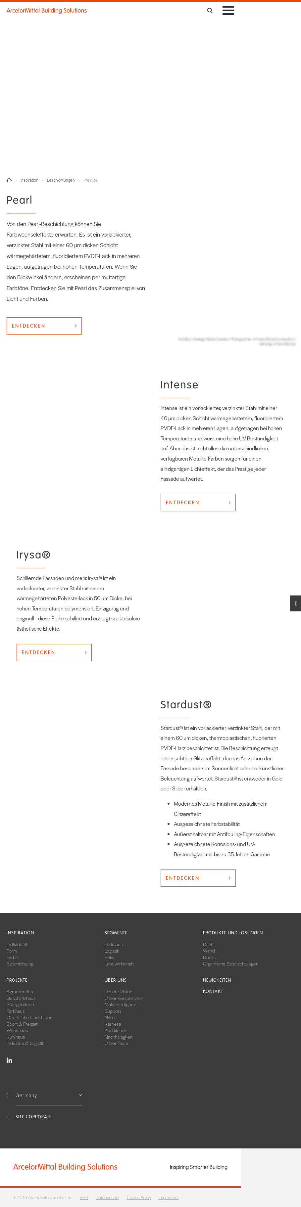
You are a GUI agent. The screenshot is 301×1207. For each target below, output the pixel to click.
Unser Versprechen (124, 998)
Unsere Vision (118, 991)
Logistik (112, 950)
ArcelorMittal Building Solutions (47, 10)
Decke (209, 957)
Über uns (116, 980)
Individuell (17, 944)
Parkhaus (114, 944)
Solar (110, 957)
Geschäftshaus (21, 998)
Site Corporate (34, 1117)
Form (12, 950)
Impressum (168, 1197)
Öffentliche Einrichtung (29, 1017)
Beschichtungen (61, 180)
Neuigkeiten (217, 980)
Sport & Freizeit (22, 1023)
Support (113, 1010)
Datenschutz (107, 1197)
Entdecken (29, 326)
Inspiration (29, 180)
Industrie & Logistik (25, 1043)
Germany (49, 1095)
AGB (84, 1197)
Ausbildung (116, 1030)
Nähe (110, 1017)
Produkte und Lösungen (233, 933)
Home (9, 180)
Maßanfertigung (120, 1004)
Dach (208, 944)
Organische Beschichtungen (231, 963)
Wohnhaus (17, 1030)
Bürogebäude (20, 1004)
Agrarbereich (20, 991)
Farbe (12, 957)
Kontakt (213, 991)
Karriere (113, 1023)
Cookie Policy (139, 1197)
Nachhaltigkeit (118, 1036)
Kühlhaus (16, 1036)
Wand (209, 950)
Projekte (17, 980)
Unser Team (116, 1043)
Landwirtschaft (119, 963)
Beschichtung (20, 963)
